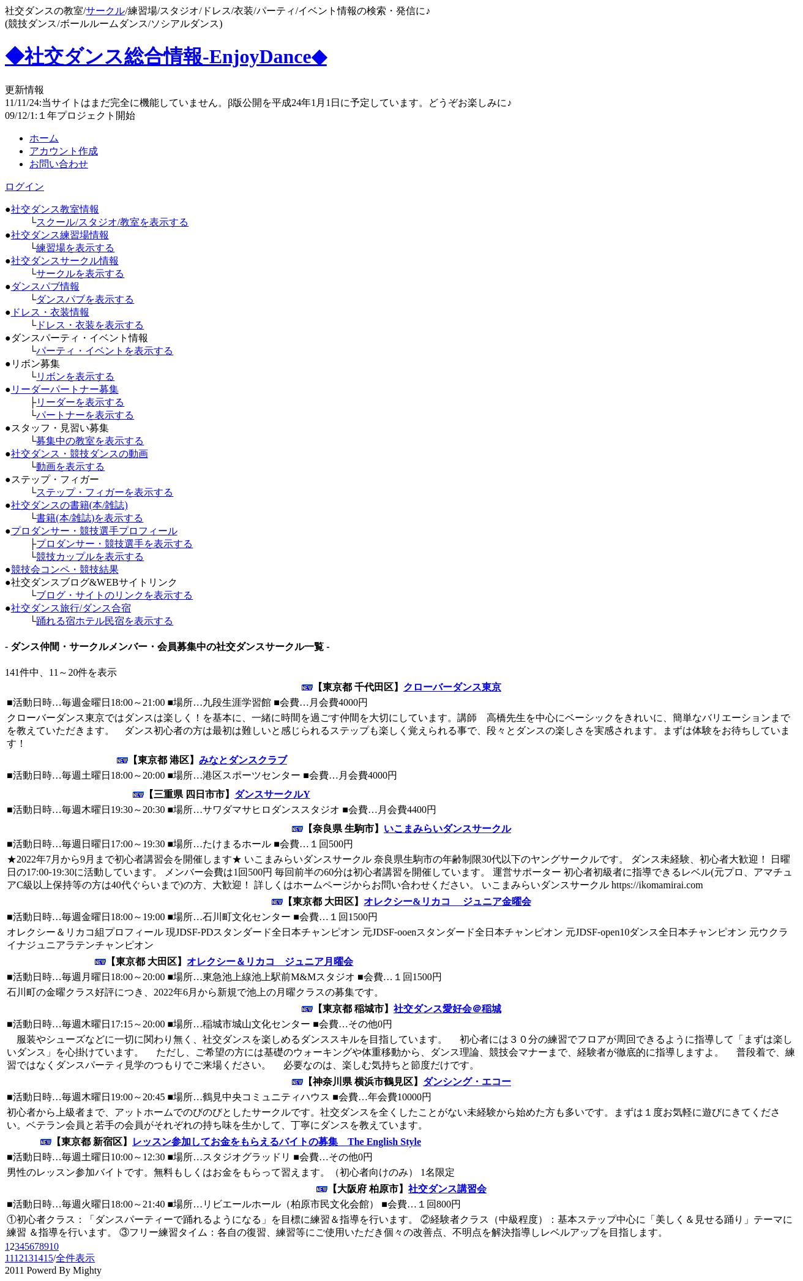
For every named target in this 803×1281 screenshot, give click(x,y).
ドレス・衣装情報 (50, 312)
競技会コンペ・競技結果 (65, 569)
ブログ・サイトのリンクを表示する (114, 595)
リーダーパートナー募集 (65, 389)
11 (9, 1258)
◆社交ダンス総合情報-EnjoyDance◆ (166, 56)
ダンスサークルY (272, 794)
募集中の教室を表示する (90, 441)
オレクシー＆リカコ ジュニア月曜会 (270, 961)
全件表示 (75, 1258)
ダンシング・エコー (467, 1081)
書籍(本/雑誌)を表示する (89, 518)
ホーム (44, 138)
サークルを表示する (80, 273)
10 (54, 1246)
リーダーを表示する (80, 402)
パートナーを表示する (85, 415)
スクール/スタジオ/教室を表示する (112, 222)
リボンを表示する (75, 376)
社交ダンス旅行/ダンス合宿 (71, 608)
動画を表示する (70, 466)
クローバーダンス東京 (452, 687)
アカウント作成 (63, 151)
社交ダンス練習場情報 (60, 235)
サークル (105, 11)
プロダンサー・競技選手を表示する (114, 543)
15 (48, 1258)
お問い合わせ (58, 164)
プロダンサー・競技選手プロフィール (94, 531)
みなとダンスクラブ (243, 760)
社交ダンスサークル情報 (65, 260)
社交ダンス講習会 (447, 1189)
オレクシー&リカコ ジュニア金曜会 (447, 901)
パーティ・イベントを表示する (104, 351)
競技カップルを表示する (90, 556)
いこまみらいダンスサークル (447, 828)
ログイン (24, 186)
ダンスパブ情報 (45, 286)
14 (38, 1258)
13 (29, 1258)
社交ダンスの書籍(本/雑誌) (69, 505)
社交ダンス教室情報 (55, 209)
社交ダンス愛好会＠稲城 (447, 1008)
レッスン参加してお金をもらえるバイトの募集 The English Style (276, 1141)
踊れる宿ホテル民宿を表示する (104, 621)
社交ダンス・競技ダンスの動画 (79, 453)
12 (19, 1258)
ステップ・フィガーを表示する (104, 492)
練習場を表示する (75, 248)
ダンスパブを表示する (85, 299)
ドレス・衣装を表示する (90, 325)
